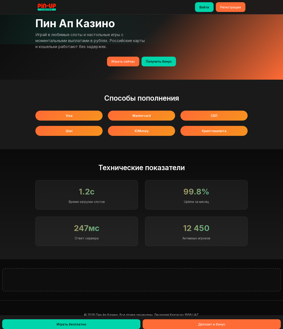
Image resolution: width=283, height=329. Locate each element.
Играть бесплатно (71, 324)
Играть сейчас (123, 61)
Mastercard (141, 115)
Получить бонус (159, 61)
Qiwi (69, 131)
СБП (214, 115)
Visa (69, 115)
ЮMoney (142, 131)
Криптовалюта (214, 131)
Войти (204, 7)
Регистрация (230, 7)
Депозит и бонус (211, 324)
